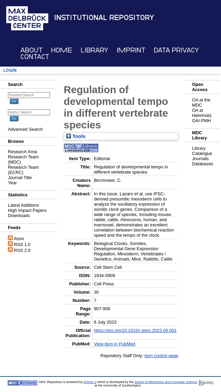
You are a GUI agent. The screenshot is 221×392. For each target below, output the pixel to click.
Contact (34, 56)
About (31, 50)
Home (61, 50)
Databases (202, 163)
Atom (19, 238)
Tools (76, 136)
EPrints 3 (89, 382)
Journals (200, 158)
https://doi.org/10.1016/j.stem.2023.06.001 (135, 330)
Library (94, 50)
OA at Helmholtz (202, 113)
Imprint (131, 50)
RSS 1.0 (22, 244)
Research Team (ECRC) (23, 170)
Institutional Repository (104, 17)
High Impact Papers (27, 210)
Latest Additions (23, 205)
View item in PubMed (114, 343)
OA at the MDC (201, 102)
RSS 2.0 (22, 250)
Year (12, 182)
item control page (161, 355)
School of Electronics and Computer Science (165, 382)
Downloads (19, 215)
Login (10, 70)
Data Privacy (176, 50)
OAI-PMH (201, 120)
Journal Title (20, 177)
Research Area (22, 151)
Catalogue (202, 153)
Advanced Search (25, 129)
